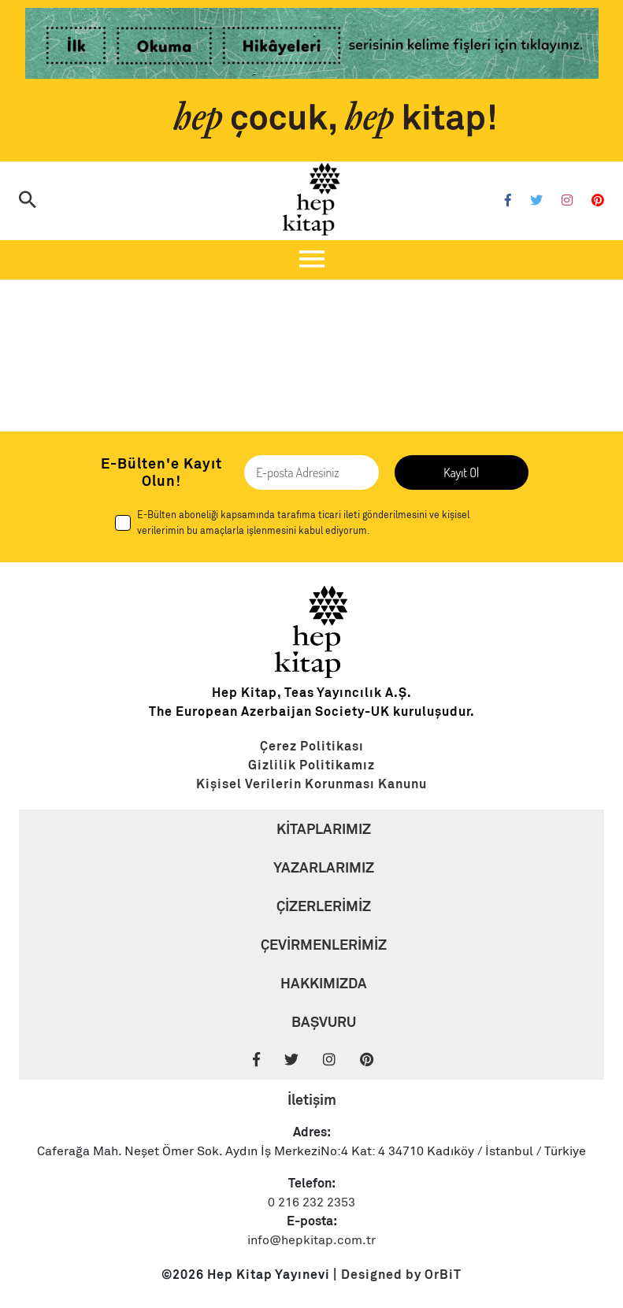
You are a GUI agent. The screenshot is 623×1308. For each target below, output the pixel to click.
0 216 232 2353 (311, 1202)
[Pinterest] (597, 201)
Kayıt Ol (461, 472)
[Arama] (27, 201)
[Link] (312, 46)
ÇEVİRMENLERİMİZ (324, 945)
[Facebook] (508, 201)
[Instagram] (567, 201)
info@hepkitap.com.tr (311, 1240)
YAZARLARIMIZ (323, 867)
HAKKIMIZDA (323, 983)
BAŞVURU (323, 1022)
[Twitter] (536, 201)
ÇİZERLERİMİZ (323, 906)
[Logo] (312, 199)
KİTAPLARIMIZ (323, 829)
